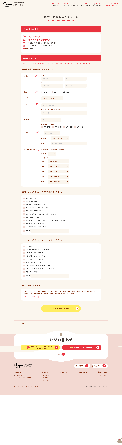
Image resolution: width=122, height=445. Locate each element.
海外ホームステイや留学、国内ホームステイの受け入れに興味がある (46, 220)
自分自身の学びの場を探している (35, 204)
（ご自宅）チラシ (31, 246)
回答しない (66, 92)
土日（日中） (70, 127)
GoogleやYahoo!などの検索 (34, 262)
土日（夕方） (80, 127)
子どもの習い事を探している (34, 211)
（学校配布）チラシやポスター (35, 253)
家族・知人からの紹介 (32, 272)
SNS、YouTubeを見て (32, 217)
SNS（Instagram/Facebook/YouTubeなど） (39, 265)
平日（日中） (48, 127)
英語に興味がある (31, 198)
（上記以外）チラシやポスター (35, 259)
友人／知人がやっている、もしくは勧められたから (41, 214)
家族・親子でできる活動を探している (37, 208)
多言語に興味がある (32, 201)
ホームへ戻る (20, 326)
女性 (55, 92)
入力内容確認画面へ (61, 309)
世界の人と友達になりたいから (35, 223)
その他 (28, 231)
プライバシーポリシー (31, 297)
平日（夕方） (59, 127)
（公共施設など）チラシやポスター (36, 256)
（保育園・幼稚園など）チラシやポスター (38, 250)
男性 (45, 92)
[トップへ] (30, 414)
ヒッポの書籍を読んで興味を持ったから (37, 227)
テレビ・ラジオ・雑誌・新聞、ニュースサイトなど (41, 269)
